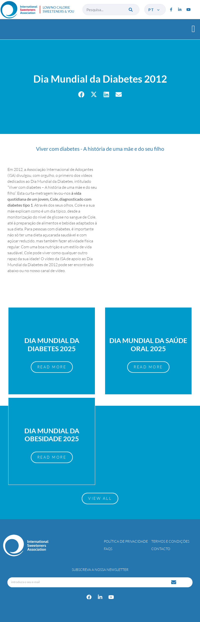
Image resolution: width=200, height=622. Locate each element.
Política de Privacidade (126, 541)
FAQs (108, 549)
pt (154, 9)
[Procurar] (131, 9)
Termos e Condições (170, 541)
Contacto (160, 549)
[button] (193, 29)
